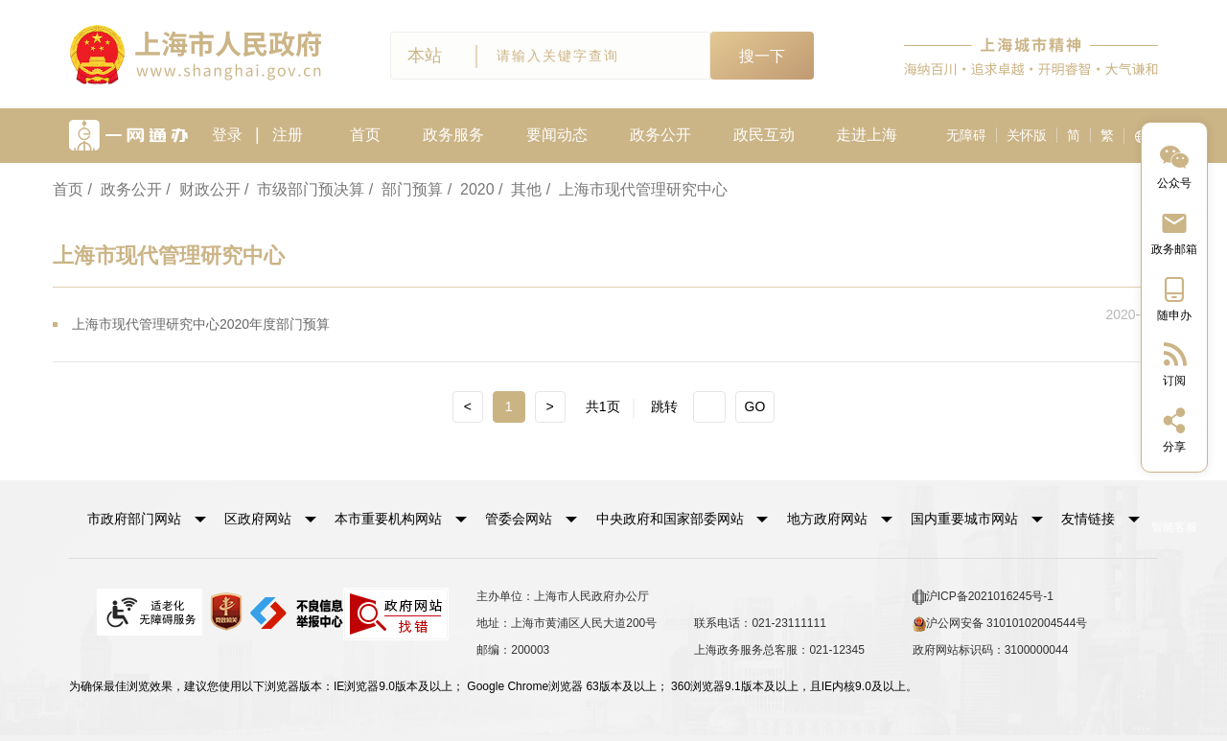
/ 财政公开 (203, 189)
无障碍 (966, 135)
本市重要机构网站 (388, 518)
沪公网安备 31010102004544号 (1000, 624)
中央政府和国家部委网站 (670, 518)
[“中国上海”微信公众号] (1174, 165)
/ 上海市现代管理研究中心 (637, 189)
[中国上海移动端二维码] (1174, 297)
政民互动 (764, 135)
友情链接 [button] (1100, 518)
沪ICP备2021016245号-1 (983, 597)
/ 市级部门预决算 (304, 189)
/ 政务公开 (124, 189)
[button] (146, 518)
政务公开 (660, 135)
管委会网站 (518, 518)
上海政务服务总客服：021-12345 (779, 650)
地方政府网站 (827, 518)
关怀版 (1027, 135)
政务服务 (453, 135)
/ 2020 (471, 189)
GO (755, 406)
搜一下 (762, 56)
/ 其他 (520, 189)
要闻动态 (557, 135)
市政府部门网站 (134, 518)
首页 (365, 135)
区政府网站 (257, 518)
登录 (227, 135)
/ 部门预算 (406, 189)
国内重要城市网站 (964, 518)
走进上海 (866, 135)
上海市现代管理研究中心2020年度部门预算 (201, 324)
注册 (287, 135)
